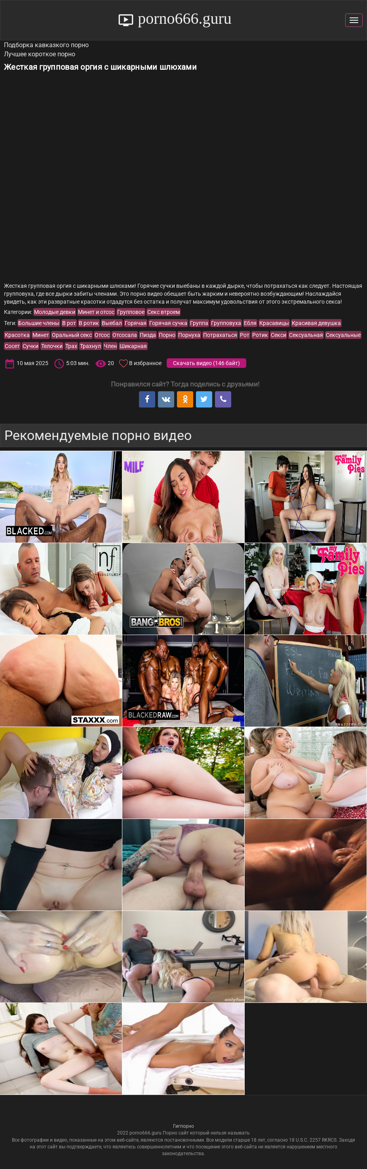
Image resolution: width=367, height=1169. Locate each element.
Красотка (17, 335)
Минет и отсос (96, 312)
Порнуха (189, 335)
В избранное (145, 363)
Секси (278, 335)
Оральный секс (72, 335)
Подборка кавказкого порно (46, 45)
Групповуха (226, 323)
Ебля (250, 323)
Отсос (102, 335)
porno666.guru (183, 18)
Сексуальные (343, 335)
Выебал (112, 323)
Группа (199, 323)
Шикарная (133, 346)
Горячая (135, 323)
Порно (167, 335)
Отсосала (124, 335)
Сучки (30, 346)
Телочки (52, 346)
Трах (71, 346)
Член (110, 346)
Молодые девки (54, 312)
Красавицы (274, 323)
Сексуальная (306, 335)
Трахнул (90, 346)
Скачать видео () (206, 363)
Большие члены (38, 323)
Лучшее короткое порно (39, 54)
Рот (244, 335)
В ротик (89, 323)
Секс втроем (163, 312)
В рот (69, 323)
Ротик (260, 335)
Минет (40, 335)
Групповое (131, 312)
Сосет (12, 346)
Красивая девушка (316, 323)
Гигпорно (183, 1126)
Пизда (148, 335)
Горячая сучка (168, 323)
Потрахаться (220, 335)
